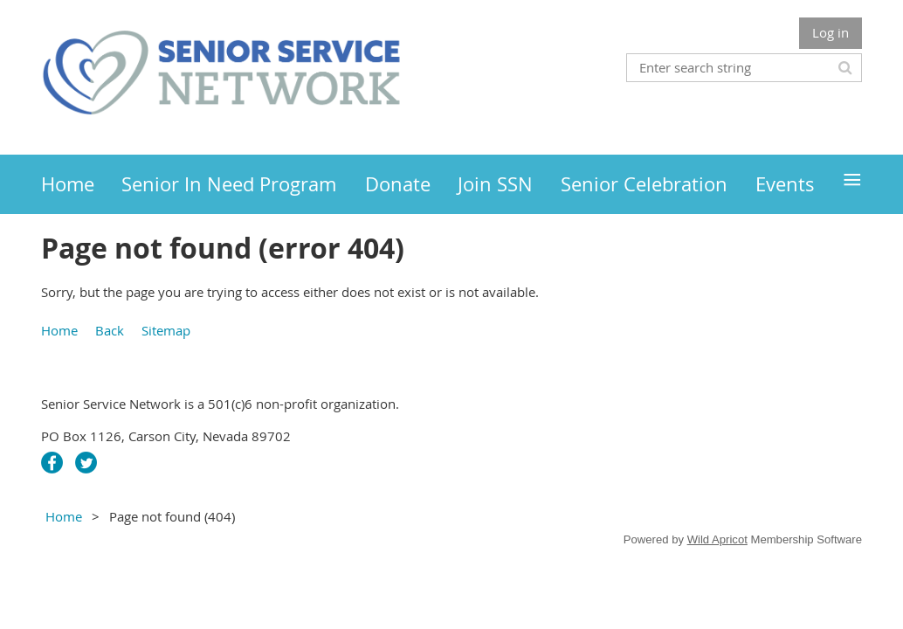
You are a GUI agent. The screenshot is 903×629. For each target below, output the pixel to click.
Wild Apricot (717, 539)
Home (59, 330)
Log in (830, 32)
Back (109, 330)
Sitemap (165, 330)
